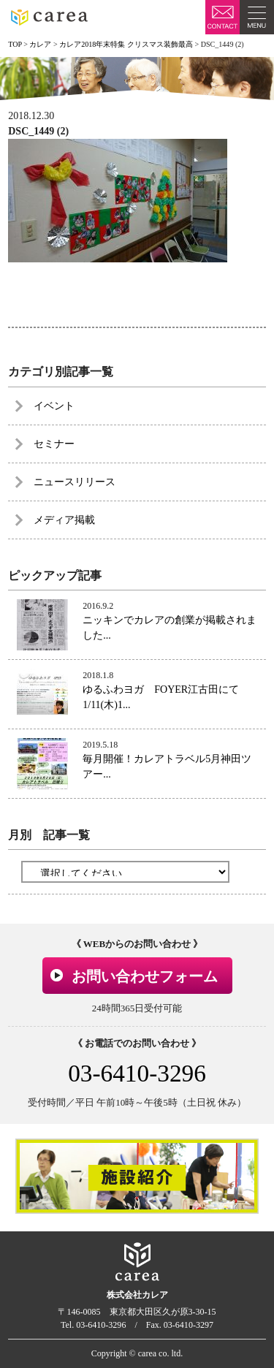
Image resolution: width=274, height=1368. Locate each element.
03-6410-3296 (137, 1073)
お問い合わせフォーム (145, 976)
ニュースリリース (74, 481)
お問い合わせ (222, 17)
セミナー (54, 443)
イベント (54, 405)
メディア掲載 (64, 519)
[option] (137, 1177)
